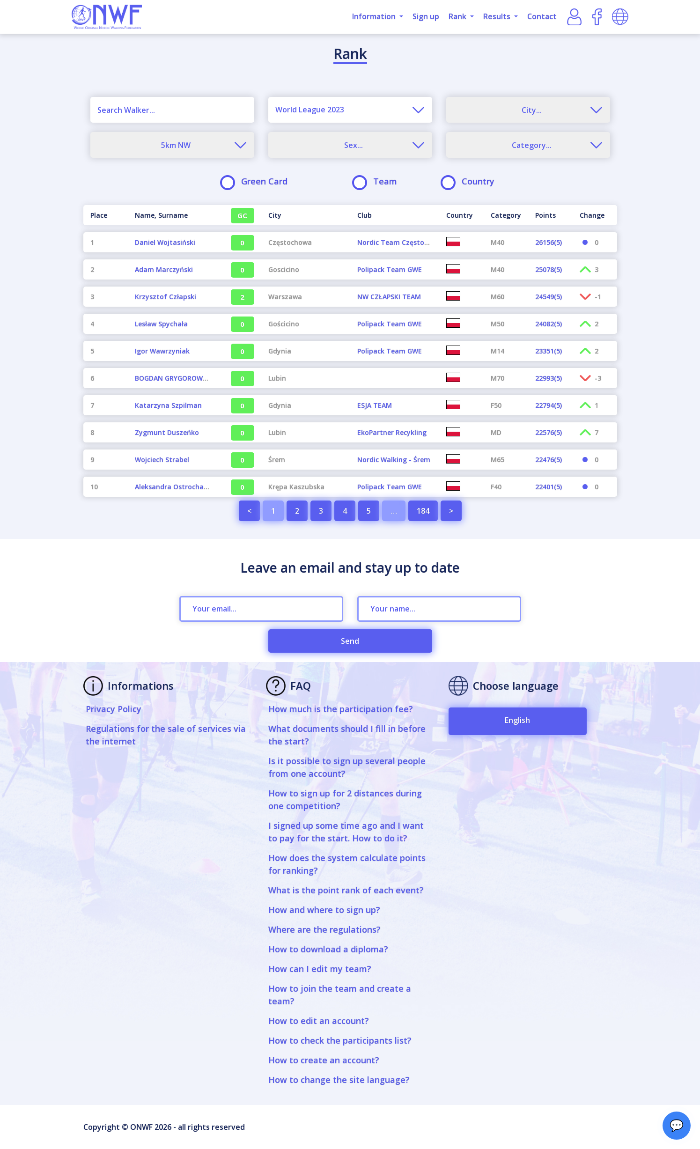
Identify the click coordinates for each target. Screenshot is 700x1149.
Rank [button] (458, 16)
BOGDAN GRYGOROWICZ (174, 378)
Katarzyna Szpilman (168, 405)
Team (377, 181)
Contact (542, 16)
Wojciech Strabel (162, 459)
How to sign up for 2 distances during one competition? (345, 799)
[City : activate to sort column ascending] (305, 215)
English (517, 720)
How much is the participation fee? (340, 708)
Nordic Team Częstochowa (401, 242)
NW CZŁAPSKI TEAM (389, 296)
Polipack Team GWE (389, 269)
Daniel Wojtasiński (165, 242)
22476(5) (548, 459)
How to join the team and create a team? (339, 995)
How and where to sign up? (324, 909)
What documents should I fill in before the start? (347, 735)
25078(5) (548, 269)
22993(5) (548, 378)
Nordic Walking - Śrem (393, 459)
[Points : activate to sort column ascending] (550, 215)
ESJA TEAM (374, 405)
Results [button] (497, 16)
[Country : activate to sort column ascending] (461, 215)
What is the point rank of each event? (346, 890)
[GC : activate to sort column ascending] (239, 215)
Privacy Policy (113, 708)
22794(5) (548, 405)
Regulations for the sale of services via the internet (166, 735)
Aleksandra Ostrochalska (176, 486)
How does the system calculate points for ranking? (347, 864)
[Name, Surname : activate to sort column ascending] (172, 215)
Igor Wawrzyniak (162, 350)
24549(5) (548, 296)
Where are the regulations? (324, 929)
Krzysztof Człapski (165, 296)
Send (350, 641)
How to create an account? (323, 1060)
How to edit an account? (318, 1020)
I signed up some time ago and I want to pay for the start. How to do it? (346, 832)
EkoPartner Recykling (392, 432)
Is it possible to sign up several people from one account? (347, 767)
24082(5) (548, 323)
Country (471, 181)
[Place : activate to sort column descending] (105, 215)
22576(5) (548, 432)
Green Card (257, 181)
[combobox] (350, 110)
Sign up (426, 16)
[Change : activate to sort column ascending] (595, 215)
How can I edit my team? (319, 968)
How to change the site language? (339, 1079)
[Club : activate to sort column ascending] (394, 215)
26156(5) (548, 242)
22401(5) (548, 486)
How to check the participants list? (340, 1040)
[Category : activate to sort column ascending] (506, 215)
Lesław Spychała (161, 323)
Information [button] (375, 16)
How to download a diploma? (328, 949)
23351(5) (548, 350)
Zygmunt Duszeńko (167, 432)
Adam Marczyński (164, 269)
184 (423, 511)
